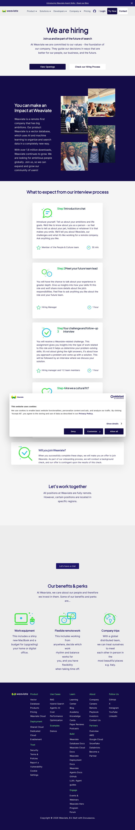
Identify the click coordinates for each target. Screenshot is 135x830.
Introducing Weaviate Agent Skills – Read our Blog (68, 3)
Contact (123, 11)
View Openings (47, 67)
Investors (93, 716)
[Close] (132, 3)
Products (34, 708)
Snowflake (94, 743)
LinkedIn (113, 716)
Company (94, 699)
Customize (93, 431)
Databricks (94, 747)
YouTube (113, 712)
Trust (32, 744)
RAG (52, 699)
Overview (94, 731)
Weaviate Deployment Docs (76, 760)
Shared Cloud (37, 727)
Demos (53, 731)
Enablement (36, 739)
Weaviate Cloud (38, 716)
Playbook (94, 712)
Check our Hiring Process (87, 67)
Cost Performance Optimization (56, 716)
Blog (72, 708)
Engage (73, 790)
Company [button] (74, 11)
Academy (74, 712)
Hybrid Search (57, 703)
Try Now (112, 11)
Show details (112, 424)
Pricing (87, 11)
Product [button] (31, 11)
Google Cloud (96, 739)
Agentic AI (55, 708)
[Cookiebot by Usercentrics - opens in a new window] (112, 397)
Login (102, 11)
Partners (93, 725)
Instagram (114, 708)
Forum (73, 812)
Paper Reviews (77, 724)
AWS (91, 735)
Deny (73, 431)
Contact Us (95, 720)
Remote (93, 708)
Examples (54, 725)
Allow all (114, 431)
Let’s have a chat (67, 566)
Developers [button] (59, 11)
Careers (93, 703)
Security (34, 750)
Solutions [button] (44, 11)
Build (72, 734)
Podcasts (74, 728)
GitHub (73, 776)
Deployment (36, 721)
